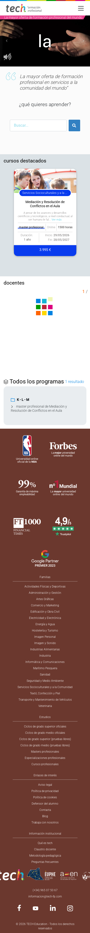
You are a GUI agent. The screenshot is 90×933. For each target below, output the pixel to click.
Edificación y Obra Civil (45, 611)
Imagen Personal (45, 637)
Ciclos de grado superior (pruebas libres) (45, 739)
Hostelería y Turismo (45, 630)
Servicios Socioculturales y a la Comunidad (45, 687)
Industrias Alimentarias (45, 649)
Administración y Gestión (45, 593)
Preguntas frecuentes (45, 862)
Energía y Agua (45, 624)
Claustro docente (45, 849)
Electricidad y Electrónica (45, 618)
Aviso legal (45, 784)
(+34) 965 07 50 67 (45, 890)
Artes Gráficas (45, 599)
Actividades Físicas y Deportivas (45, 586)
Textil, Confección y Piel (45, 693)
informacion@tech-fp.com (45, 896)
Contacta (45, 810)
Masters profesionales (45, 751)
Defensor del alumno (45, 803)
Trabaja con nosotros (45, 822)
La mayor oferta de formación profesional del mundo (43, 17)
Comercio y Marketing (45, 605)
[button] (6, 41)
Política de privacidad (45, 791)
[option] (45, 40)
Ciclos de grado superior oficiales (45, 726)
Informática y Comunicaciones (45, 662)
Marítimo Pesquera (45, 668)
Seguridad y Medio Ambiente (45, 681)
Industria (45, 655)
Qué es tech (45, 843)
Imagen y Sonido (45, 643)
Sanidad (45, 674)
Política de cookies (45, 797)
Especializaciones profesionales (45, 758)
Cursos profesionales (45, 764)
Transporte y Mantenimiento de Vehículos (45, 699)
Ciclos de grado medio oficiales (45, 733)
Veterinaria (45, 706)
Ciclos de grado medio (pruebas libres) (45, 745)
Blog (45, 816)
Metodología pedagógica (45, 855)
